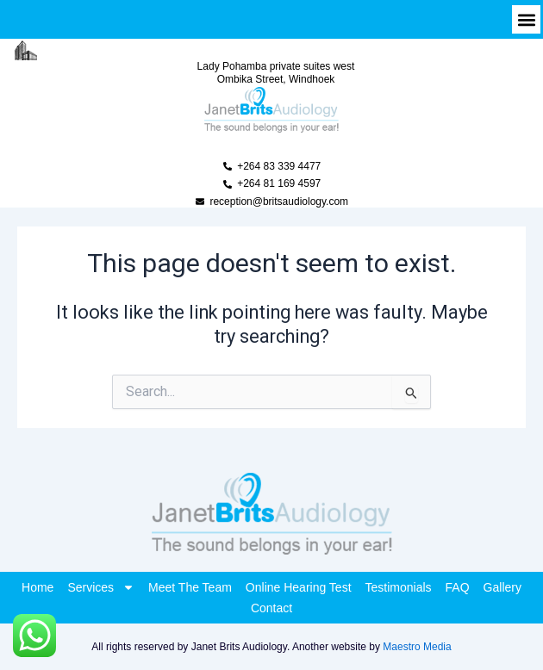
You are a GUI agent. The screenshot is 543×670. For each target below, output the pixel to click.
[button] (526, 19)
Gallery (502, 587)
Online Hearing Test (299, 587)
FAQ (458, 587)
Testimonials (398, 587)
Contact (271, 608)
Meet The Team (190, 587)
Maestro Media (417, 647)
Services (100, 587)
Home (37, 587)
